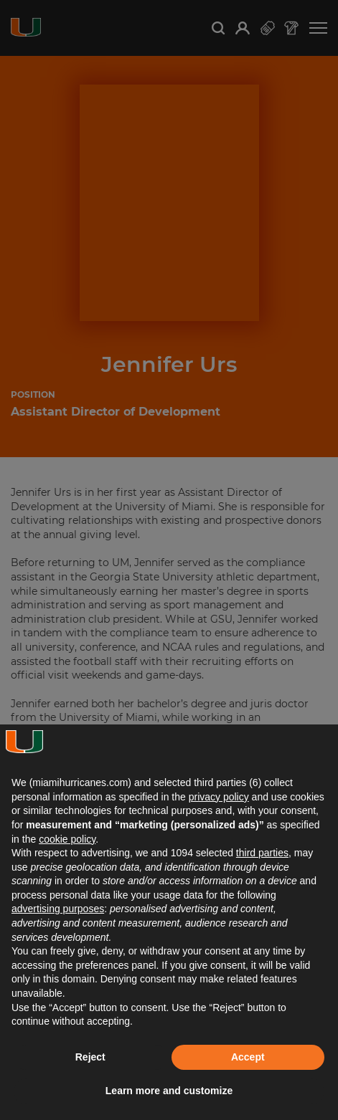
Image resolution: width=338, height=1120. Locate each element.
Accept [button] (248, 1057)
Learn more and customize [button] (169, 1090)
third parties (262, 852)
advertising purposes (57, 908)
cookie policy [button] (67, 839)
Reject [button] (90, 1057)
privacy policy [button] (219, 797)
